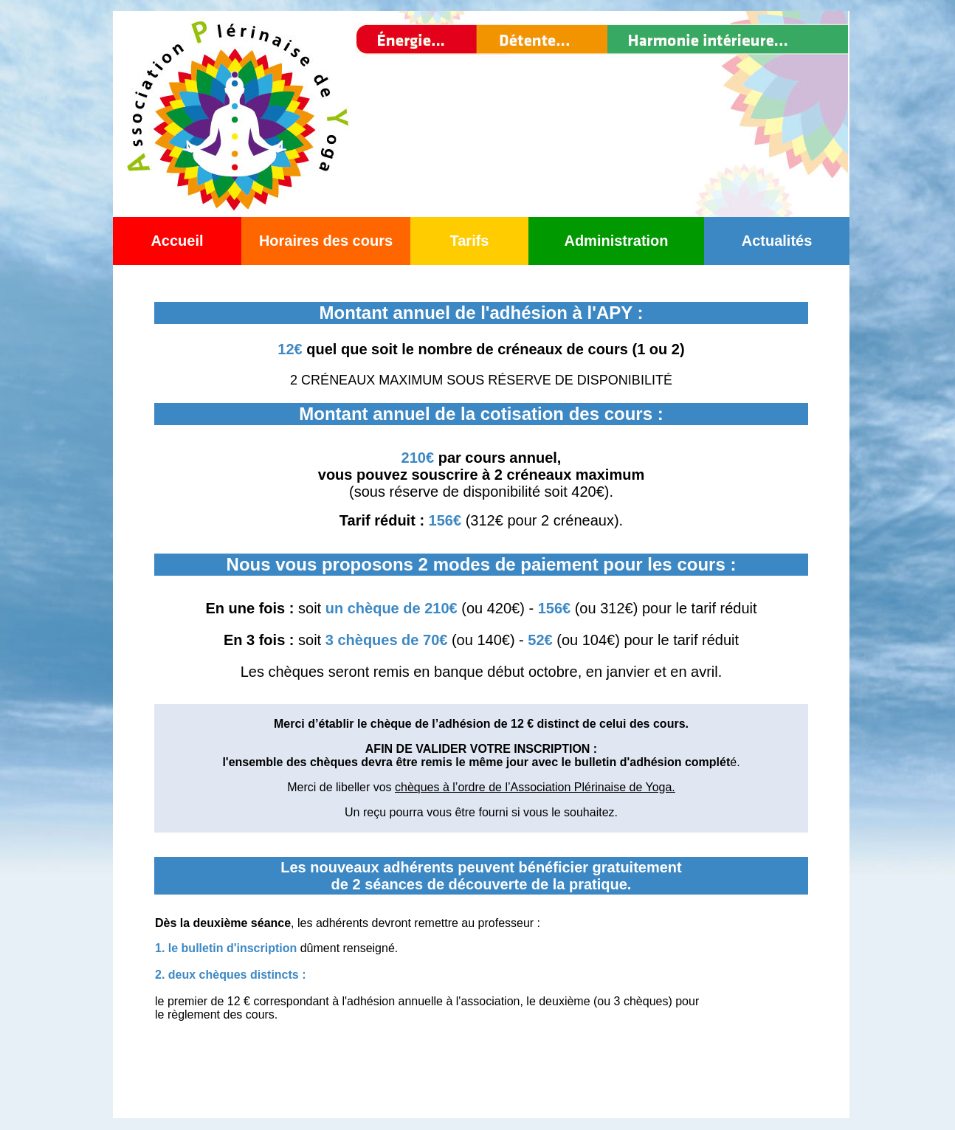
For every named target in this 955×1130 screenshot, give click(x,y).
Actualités (777, 240)
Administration (616, 240)
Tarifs (469, 240)
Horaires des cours (326, 240)
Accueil (177, 240)
